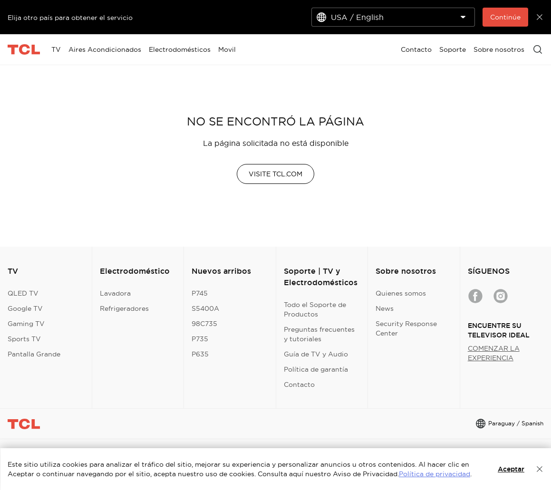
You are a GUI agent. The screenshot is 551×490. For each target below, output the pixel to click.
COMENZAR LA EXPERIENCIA (494, 353)
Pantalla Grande (34, 354)
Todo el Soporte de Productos (315, 309)
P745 (200, 293)
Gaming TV (26, 323)
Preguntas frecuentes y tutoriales (319, 334)
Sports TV (24, 339)
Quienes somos (401, 293)
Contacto (299, 384)
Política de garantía (316, 369)
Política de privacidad (434, 474)
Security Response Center (406, 328)
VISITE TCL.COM (275, 174)
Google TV (25, 308)
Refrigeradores (124, 308)
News (385, 308)
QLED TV (23, 293)
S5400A (205, 308)
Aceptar (511, 469)
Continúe (505, 17)
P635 (200, 354)
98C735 (204, 323)
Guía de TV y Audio (316, 354)
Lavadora (115, 293)
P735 (200, 339)
